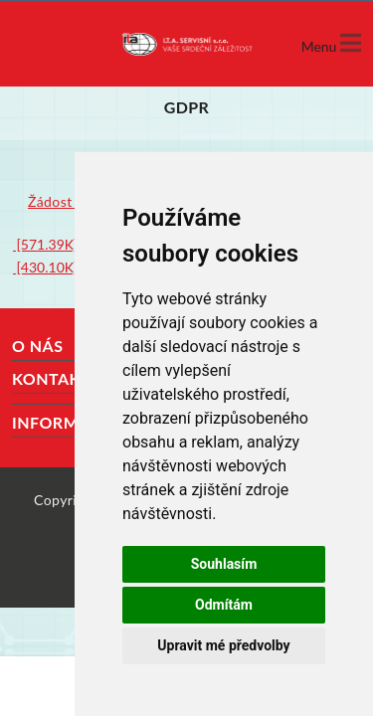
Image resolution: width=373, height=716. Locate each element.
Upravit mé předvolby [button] (223, 645)
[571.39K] (45, 244)
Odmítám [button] (224, 605)
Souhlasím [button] (224, 564)
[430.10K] (45, 267)
